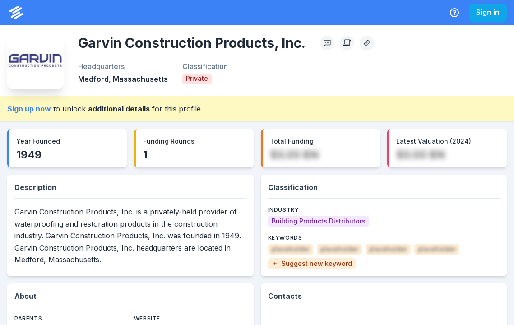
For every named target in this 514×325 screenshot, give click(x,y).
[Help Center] (454, 13)
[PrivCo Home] (16, 13)
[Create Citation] (347, 43)
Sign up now (29, 108)
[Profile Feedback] (327, 43)
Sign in (488, 12)
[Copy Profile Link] (367, 43)
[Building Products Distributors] (318, 221)
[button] (312, 263)
